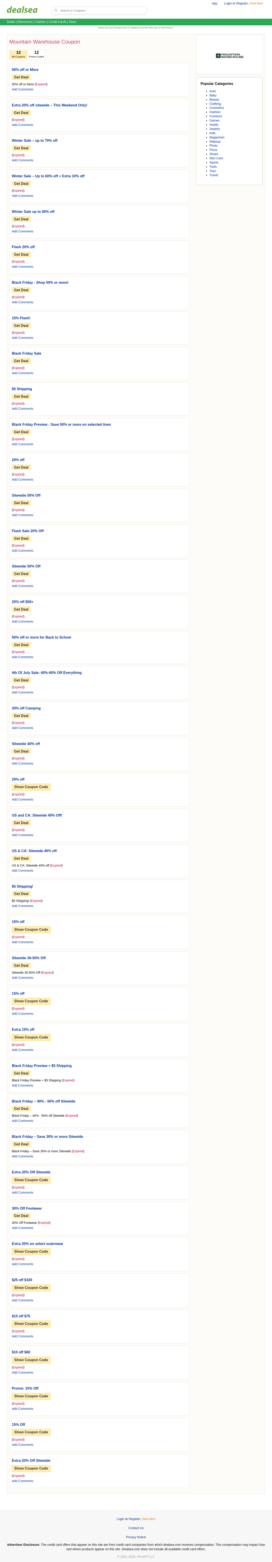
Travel (213, 175)
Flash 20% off (23, 247)
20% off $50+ (22, 602)
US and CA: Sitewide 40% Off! (37, 815)
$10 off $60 (21, 1352)
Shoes (213, 154)
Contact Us (136, 1528)
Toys (212, 171)
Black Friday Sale (26, 353)
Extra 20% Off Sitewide (31, 1172)
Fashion (40, 22)
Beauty (214, 99)
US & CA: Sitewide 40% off (34, 851)
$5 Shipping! (22, 886)
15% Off (18, 1424)
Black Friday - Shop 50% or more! (40, 282)
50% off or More (25, 70)
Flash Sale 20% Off (28, 531)
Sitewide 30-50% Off (29, 958)
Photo (213, 145)
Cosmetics (216, 108)
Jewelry (214, 129)
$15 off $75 (21, 1316)
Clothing (215, 104)
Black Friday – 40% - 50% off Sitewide (43, 1101)
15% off (18, 922)
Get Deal (21, 77)
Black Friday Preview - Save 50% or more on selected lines (61, 424)
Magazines (217, 137)
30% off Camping (26, 708)
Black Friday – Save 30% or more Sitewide (47, 1137)
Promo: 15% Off (25, 1388)
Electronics (24, 22)
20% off (18, 460)
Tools (213, 166)
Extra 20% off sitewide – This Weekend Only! (49, 105)
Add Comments (22, 89)
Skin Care (216, 158)
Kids (212, 133)
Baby (213, 95)
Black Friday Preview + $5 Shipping (42, 1066)
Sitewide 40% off (26, 744)
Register (242, 3)
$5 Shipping (22, 389)
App (214, 3)
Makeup (215, 141)
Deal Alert (256, 3)
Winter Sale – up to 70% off (34, 140)
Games (214, 120)
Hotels (213, 124)
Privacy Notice (136, 1537)
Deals (11, 22)
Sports (213, 162)
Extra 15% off (23, 1029)
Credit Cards (57, 22)
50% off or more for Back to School (41, 637)
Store (72, 22)
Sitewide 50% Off (26, 495)
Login (228, 3)
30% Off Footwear (27, 1208)
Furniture (215, 116)
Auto (212, 91)
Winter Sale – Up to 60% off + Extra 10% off (48, 176)
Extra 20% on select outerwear (37, 1244)
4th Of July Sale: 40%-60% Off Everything (47, 673)
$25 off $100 (22, 1280)
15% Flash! (21, 318)
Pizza (213, 150)
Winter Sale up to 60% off (33, 212)
